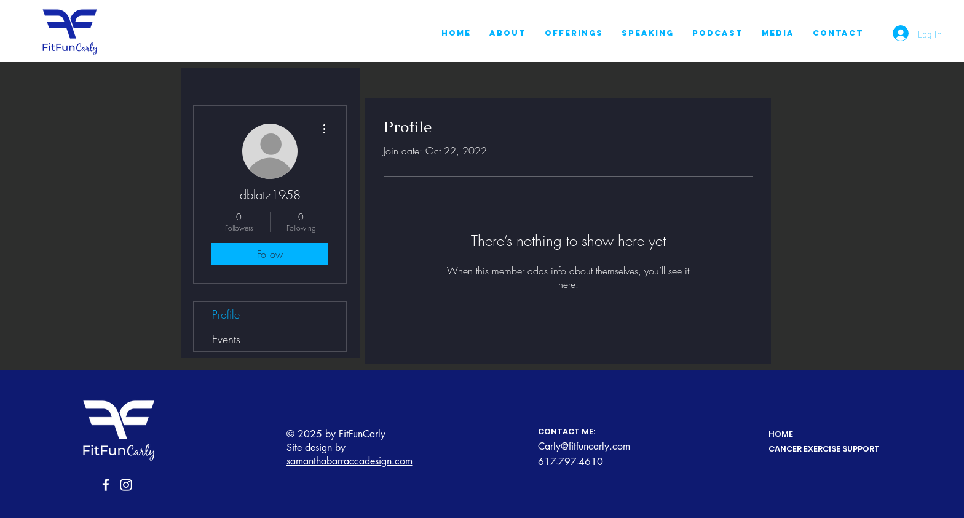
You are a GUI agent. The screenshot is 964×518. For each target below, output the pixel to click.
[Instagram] (126, 485)
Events (226, 339)
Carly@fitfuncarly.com (584, 446)
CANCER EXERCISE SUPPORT (824, 449)
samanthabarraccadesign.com (349, 461)
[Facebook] (106, 485)
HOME (780, 434)
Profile (226, 314)
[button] (573, 33)
